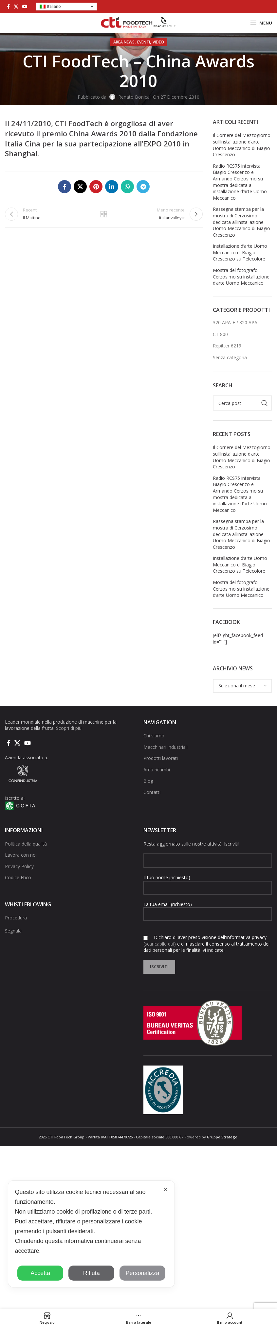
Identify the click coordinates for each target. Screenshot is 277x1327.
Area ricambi (156, 769)
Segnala (13, 931)
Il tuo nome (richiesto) (207, 882)
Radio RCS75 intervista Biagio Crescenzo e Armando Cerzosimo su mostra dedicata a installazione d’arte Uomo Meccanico (240, 182)
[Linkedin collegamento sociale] (111, 186)
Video (158, 42)
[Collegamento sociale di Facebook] (8, 6)
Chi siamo (153, 735)
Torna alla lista (104, 216)
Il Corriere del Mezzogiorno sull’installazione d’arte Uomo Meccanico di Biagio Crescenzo (241, 145)
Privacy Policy (19, 866)
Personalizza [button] (142, 1273)
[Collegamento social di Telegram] (143, 186)
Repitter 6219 (227, 346)
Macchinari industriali (165, 747)
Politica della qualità (26, 844)
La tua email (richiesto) (207, 909)
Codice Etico (18, 877)
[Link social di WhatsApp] (127, 186)
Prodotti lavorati (160, 758)
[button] (66, 7)
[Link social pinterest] (95, 186)
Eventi (143, 42)
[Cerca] (242, 403)
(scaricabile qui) (159, 944)
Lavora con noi (21, 855)
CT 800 (220, 334)
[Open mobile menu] (261, 22)
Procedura (16, 918)
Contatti (151, 792)
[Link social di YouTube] (24, 6)
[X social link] (16, 6)
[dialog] (91, 1234)
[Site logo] (138, 22)
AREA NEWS (124, 42)
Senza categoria (230, 357)
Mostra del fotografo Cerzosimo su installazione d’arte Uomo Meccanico (241, 276)
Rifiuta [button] (91, 1273)
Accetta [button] (40, 1273)
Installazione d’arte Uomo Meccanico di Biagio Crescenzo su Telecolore (240, 252)
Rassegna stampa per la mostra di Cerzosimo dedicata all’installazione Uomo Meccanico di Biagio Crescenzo (241, 222)
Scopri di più (69, 728)
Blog (148, 781)
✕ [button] (165, 1189)
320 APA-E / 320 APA (235, 322)
